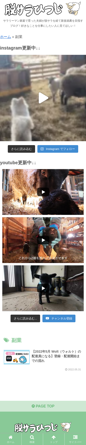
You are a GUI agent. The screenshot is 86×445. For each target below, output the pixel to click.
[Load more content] (25, 318)
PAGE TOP (43, 406)
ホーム (5, 37)
